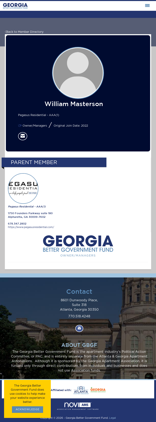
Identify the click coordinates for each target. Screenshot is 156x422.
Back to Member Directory (24, 32)
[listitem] (22, 136)
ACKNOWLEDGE (27, 409)
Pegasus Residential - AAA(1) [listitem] (27, 190)
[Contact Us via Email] (79, 328)
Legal (112, 418)
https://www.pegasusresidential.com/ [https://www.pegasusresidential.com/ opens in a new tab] (31, 227)
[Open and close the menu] (90, 6)
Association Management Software (78, 406)
